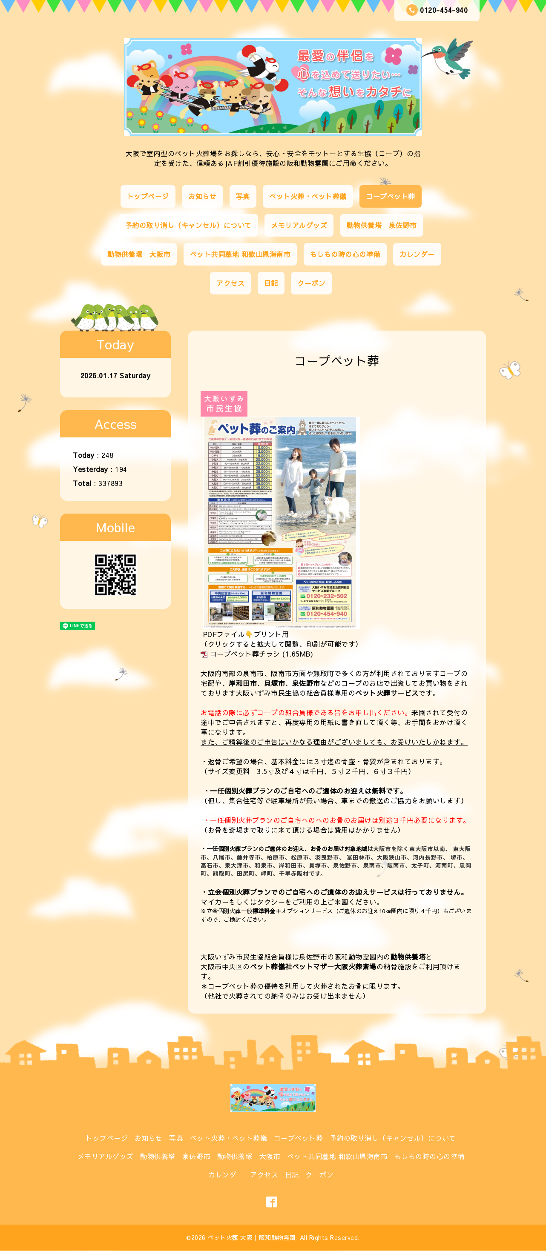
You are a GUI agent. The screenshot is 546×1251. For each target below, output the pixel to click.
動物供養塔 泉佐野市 (382, 225)
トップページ (148, 196)
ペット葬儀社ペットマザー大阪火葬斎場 (313, 966)
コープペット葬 (390, 196)
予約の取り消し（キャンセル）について (188, 225)
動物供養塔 (408, 956)
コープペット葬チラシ (245, 653)
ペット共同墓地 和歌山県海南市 (240, 254)
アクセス (230, 283)
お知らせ (202, 196)
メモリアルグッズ (299, 225)
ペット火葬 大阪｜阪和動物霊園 (251, 1237)
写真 (243, 196)
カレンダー (417, 254)
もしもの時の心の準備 (345, 254)
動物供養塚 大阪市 (139, 254)
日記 (271, 283)
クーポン (311, 283)
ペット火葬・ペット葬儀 (308, 196)
